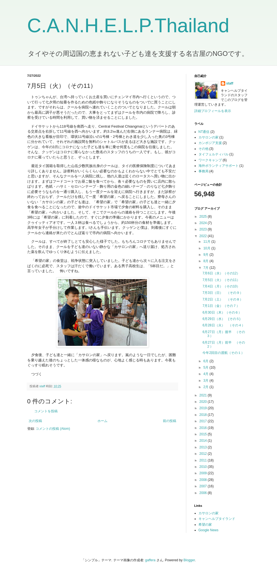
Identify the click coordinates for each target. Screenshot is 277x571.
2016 (203, 428)
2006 (203, 493)
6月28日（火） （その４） (223, 325)
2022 (203, 236)
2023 (203, 229)
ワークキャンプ (210, 160)
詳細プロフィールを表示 (212, 111)
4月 (206, 374)
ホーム (102, 421)
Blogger (189, 560)
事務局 (203, 171)
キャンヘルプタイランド (216, 519)
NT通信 (204, 132)
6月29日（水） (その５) (221, 319)
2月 (206, 387)
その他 (203, 149)
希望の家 (205, 525)
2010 (203, 467)
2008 (203, 480)
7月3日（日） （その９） (222, 293)
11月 (207, 242)
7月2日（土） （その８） (222, 299)
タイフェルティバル (213, 154)
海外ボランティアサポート (218, 166)
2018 (203, 415)
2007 (203, 486)
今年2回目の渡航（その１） (223, 353)
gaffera (150, 560)
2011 (203, 460)
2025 (203, 217)
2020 (203, 402)
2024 (203, 223)
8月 (206, 261)
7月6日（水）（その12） (221, 273)
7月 (206, 268)
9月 (206, 255)
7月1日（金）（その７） (220, 306)
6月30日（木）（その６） (221, 312)
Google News (208, 530)
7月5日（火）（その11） (221, 280)
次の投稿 (35, 421)
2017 (203, 421)
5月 (206, 367)
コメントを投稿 (46, 411)
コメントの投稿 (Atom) (53, 429)
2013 (203, 447)
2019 (203, 408)
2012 (203, 454)
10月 (207, 248)
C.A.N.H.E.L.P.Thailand (128, 25)
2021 (203, 395)
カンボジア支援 (210, 143)
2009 (203, 473)
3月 (206, 381)
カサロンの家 (208, 137)
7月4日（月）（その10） (221, 286)
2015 (203, 434)
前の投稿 (169, 421)
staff (229, 83)
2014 (203, 441)
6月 (206, 361)
